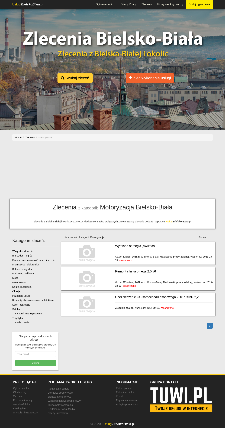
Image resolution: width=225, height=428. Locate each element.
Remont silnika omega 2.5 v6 (135, 271)
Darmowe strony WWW (60, 392)
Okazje (16, 291)
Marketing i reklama (23, 273)
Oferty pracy (20, 392)
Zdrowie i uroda (20, 322)
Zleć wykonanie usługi (150, 78)
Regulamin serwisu (126, 400)
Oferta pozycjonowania (60, 405)
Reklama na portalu (58, 388)
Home (18, 137)
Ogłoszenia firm (105, 4)
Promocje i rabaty (22, 400)
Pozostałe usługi (21, 295)
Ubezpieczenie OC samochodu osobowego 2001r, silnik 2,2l (157, 297)
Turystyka (17, 318)
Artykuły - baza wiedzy (25, 412)
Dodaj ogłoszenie (199, 4)
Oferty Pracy (128, 4)
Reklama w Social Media (61, 409)
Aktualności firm (22, 404)
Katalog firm (19, 408)
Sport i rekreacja (21, 304)
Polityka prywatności (127, 404)
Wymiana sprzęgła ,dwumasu (135, 246)
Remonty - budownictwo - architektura (33, 300)
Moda (15, 277)
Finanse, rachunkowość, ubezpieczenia (33, 260)
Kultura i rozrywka (22, 269)
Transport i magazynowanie (27, 313)
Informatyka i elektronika (25, 264)
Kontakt (120, 396)
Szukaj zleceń (75, 78)
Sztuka (16, 309)
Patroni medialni (125, 392)
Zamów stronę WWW (59, 396)
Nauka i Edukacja (21, 286)
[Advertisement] (112, 171)
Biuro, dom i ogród (22, 255)
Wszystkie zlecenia (22, 251)
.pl (27, 4)
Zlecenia (146, 4)
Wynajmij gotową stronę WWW (65, 400)
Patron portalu (123, 388)
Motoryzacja (18, 282)
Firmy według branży (170, 4)
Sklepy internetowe (58, 413)
